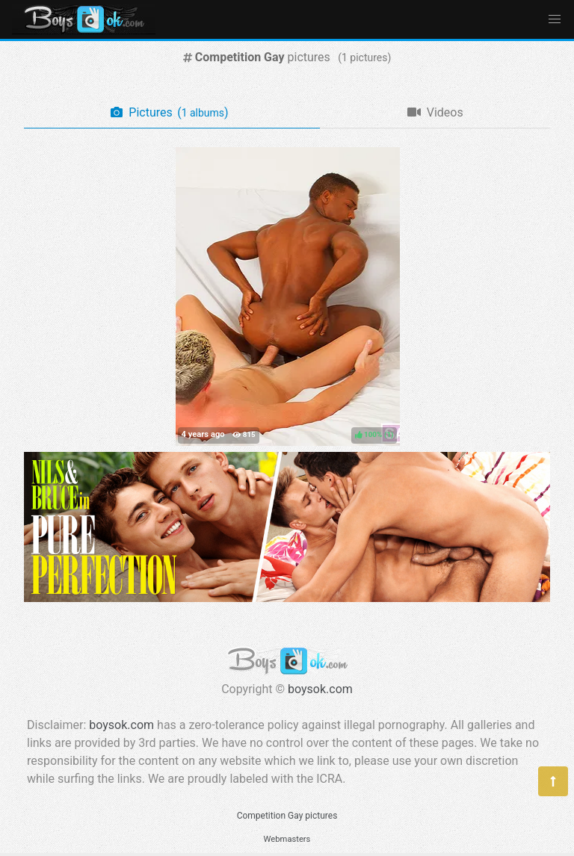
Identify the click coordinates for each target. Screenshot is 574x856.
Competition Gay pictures (287, 815)
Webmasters (287, 839)
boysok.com (320, 689)
